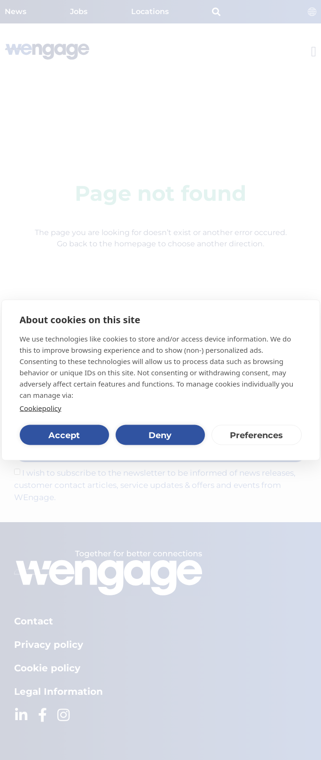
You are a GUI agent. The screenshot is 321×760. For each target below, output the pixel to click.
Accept (64, 435)
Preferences (256, 435)
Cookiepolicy (41, 408)
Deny (160, 435)
